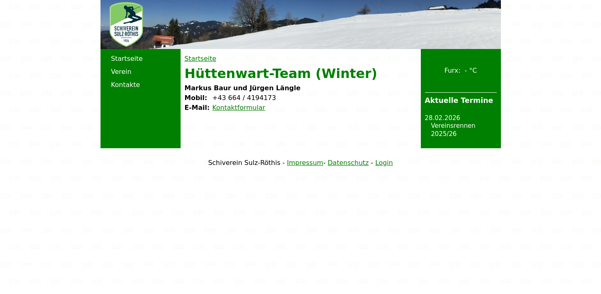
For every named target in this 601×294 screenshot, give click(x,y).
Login (384, 163)
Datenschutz (348, 163)
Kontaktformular (239, 107)
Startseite (201, 58)
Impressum (305, 163)
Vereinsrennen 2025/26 (453, 130)
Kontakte (125, 85)
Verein (121, 72)
